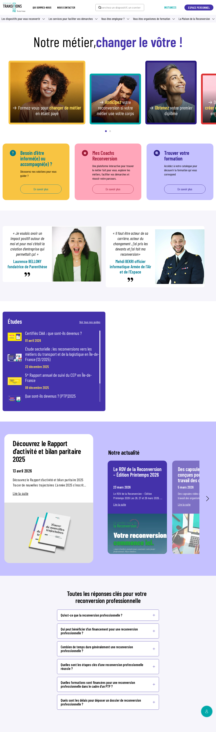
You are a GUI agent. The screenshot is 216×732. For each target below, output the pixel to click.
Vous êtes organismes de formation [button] (151, 19)
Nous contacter (66, 7)
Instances (170, 7)
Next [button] (207, 498)
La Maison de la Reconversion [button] (194, 19)
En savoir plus (40, 189)
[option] (48, 498)
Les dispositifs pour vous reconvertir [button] (20, 19)
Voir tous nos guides (89, 322)
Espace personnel (199, 7)
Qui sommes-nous (42, 7)
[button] (106, 131)
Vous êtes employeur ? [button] (113, 19)
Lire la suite (20, 493)
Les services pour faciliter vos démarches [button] (71, 19)
